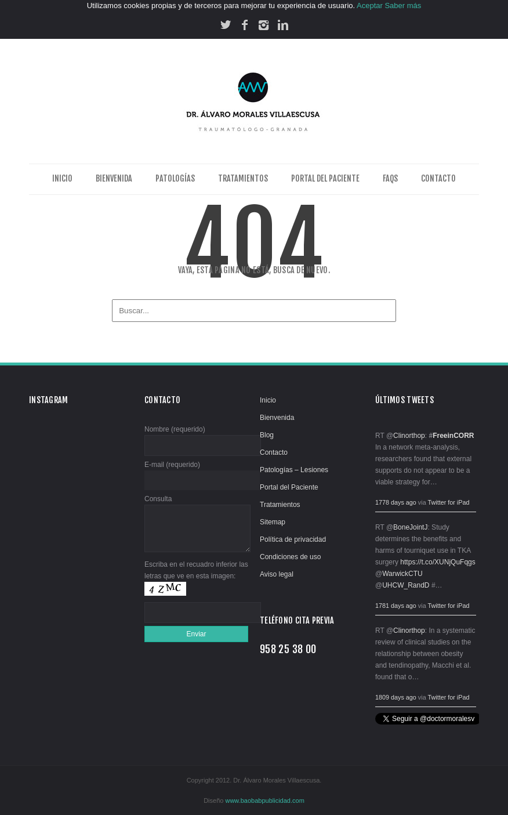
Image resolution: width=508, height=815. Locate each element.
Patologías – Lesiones (294, 470)
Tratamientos (243, 178)
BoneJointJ (410, 527)
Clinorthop (409, 436)
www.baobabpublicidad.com (264, 800)
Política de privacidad (293, 539)
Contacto (438, 178)
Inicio (62, 178)
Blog (267, 435)
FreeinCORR (453, 436)
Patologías (175, 178)
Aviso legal (276, 574)
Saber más (402, 5)
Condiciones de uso (290, 557)
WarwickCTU (402, 574)
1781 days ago (395, 605)
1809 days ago (395, 697)
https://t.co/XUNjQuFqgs (437, 562)
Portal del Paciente (325, 178)
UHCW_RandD (405, 585)
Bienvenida (114, 178)
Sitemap (272, 522)
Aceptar (370, 5)
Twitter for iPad (448, 502)
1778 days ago (395, 502)
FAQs (390, 178)
